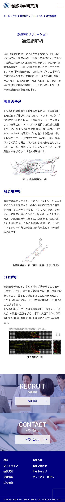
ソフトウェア (10, 465)
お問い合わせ (32, 439)
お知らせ (37, 460)
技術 (5, 460)
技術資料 (8, 471)
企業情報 (8, 477)
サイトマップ (40, 471)
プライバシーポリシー (45, 477)
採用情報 (32, 401)
